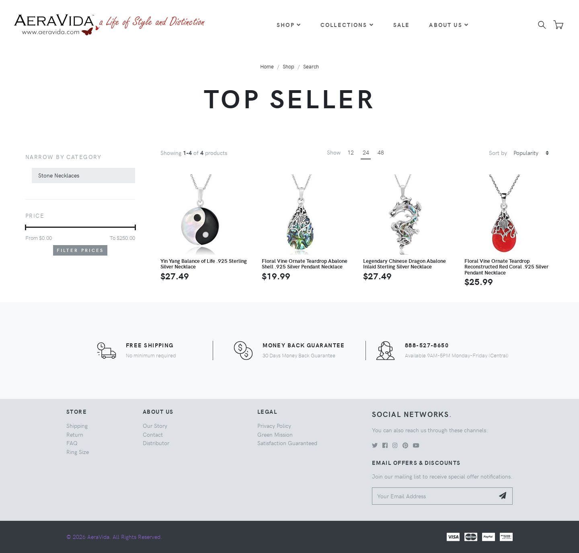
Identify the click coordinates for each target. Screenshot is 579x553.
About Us (448, 25)
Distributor (156, 443)
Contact (153, 434)
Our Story (155, 425)
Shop (289, 25)
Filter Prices (80, 250)
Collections (347, 25)
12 (350, 152)
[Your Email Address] (433, 496)
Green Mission (275, 434)
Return (74, 434)
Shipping (77, 425)
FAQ (72, 443)
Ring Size (77, 452)
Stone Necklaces (58, 175)
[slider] (25, 227)
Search (311, 66)
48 (381, 152)
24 (366, 152)
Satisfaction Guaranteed (287, 443)
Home (267, 66)
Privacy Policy (274, 425)
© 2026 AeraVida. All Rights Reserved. (114, 536)
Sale (401, 25)
